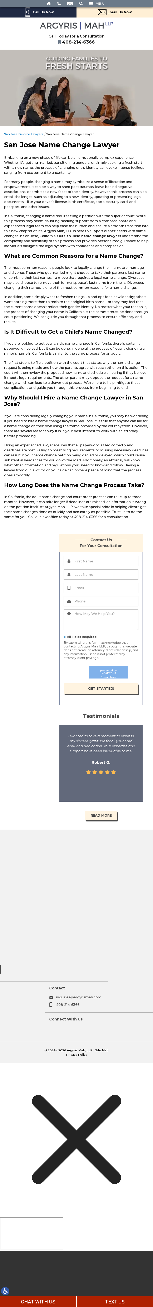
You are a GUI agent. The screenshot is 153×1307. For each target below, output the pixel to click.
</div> (31, 1233)
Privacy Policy (76, 1055)
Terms (144, 677)
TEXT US (115, 1302)
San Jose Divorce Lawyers (24, 134)
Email (70, 3)
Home (49, 3)
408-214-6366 (124, 1005)
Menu (100, 3)
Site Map (102, 1050)
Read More (132, 816)
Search (81, 3)
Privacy (135, 677)
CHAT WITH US (38, 1302)
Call (59, 3)
